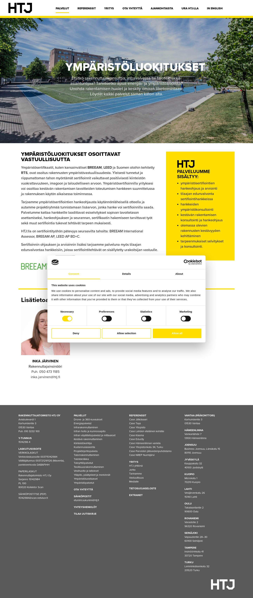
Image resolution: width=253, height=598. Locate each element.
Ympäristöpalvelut (84, 482)
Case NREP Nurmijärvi (141, 455)
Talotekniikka (81, 459)
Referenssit (86, 8)
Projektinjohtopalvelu (86, 451)
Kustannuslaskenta (84, 447)
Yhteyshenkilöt (85, 507)
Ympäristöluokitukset (86, 478)
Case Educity (136, 439)
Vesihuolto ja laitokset (86, 470)
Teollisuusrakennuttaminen (89, 467)
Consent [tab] (74, 273)
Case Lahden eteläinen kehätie (146, 431)
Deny (76, 333)
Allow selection (126, 333)
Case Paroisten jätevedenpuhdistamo (150, 451)
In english (215, 8)
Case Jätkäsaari (138, 419)
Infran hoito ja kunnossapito (90, 431)
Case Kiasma (136, 435)
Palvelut (62, 8)
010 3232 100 (32, 431)
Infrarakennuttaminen (86, 427)
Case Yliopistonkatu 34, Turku (146, 447)
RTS (24, 173)
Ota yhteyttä (132, 8)
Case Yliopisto (137, 427)
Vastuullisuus (136, 477)
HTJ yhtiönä (136, 465)
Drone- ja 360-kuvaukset (88, 419)
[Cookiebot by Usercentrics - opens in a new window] (186, 262)
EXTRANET (136, 495)
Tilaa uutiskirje (85, 513)
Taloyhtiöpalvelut (83, 463)
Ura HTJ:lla (190, 8)
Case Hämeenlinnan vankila (145, 443)
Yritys (109, 8)
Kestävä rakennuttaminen (88, 439)
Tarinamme (135, 473)
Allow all (177, 333)
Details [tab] (126, 273)
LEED (107, 168)
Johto (132, 469)
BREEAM (94, 168)
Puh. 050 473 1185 (45, 372)
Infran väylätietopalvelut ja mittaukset (94, 435)
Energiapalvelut (82, 423)
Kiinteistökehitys (83, 443)
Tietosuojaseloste (142, 488)
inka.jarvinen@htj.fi (45, 377)
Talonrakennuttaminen (86, 455)
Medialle (134, 481)
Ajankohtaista (162, 8)
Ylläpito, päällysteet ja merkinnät (92, 474)
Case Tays (135, 423)
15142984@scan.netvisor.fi (33, 498)
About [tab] (179, 273)
